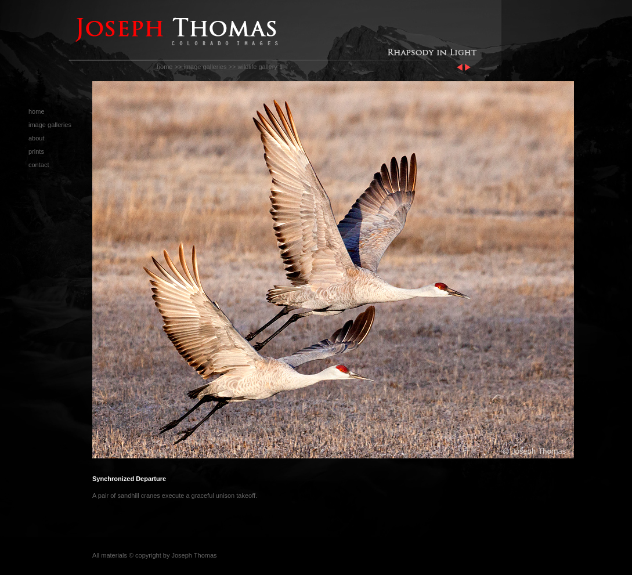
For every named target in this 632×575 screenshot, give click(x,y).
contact (38, 164)
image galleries (204, 66)
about (36, 138)
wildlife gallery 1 (260, 66)
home (165, 66)
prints (36, 151)
